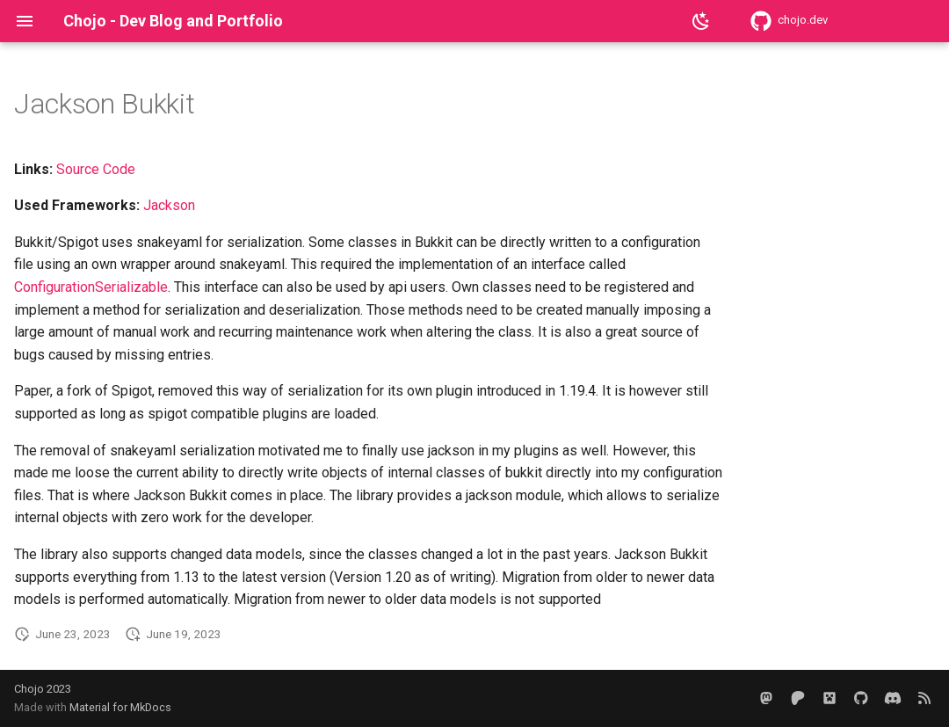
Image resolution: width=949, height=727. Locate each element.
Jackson (169, 205)
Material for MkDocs (120, 707)
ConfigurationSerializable (91, 287)
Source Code (95, 169)
